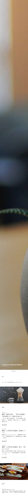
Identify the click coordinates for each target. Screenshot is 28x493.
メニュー (14, 371)
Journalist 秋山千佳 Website (12, 365)
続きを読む (4, 424)
